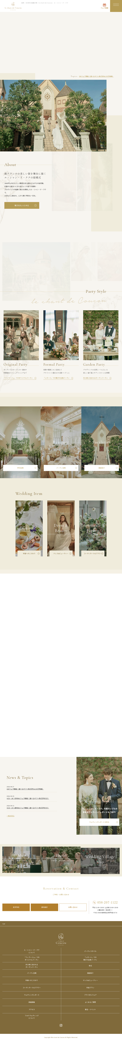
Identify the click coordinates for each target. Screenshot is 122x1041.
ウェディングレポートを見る (99, 824)
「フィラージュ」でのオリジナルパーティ (31, 958)
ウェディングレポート (31, 995)
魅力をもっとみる (22, 205)
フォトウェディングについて (32, 1016)
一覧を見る (10, 818)
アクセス (32, 1009)
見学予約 (16, 907)
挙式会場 (20, 470)
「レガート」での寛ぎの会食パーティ (90, 958)
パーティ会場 (61, 470)
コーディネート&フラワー (93, 556)
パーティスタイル (90, 951)
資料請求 (44, 907)
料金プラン (90, 987)
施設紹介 (102, 470)
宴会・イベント (90, 1009)
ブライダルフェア (90, 995)
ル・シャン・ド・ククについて (31, 951)
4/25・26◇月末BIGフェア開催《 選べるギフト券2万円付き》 (28, 801)
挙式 (90, 966)
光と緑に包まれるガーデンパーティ (31, 965)
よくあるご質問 (90, 1002)
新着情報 (32, 1002)
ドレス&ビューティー (60, 556)
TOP (3, 924)
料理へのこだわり (29, 556)
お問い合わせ (73, 907)
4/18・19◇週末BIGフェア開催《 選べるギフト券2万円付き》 (28, 810)
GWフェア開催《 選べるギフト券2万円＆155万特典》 (96, 76)
